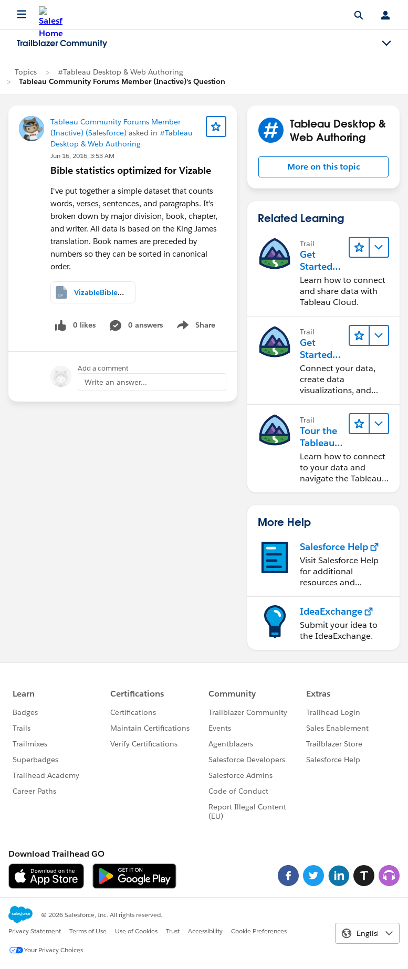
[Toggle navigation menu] (386, 43)
